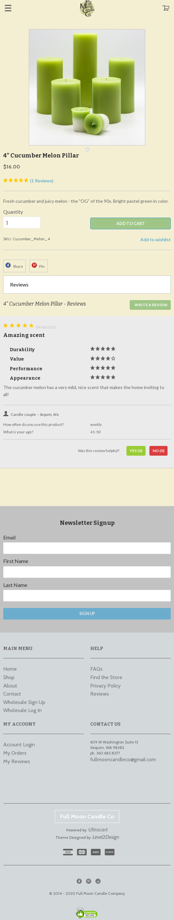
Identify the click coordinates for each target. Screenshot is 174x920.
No (158, 450)
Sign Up (87, 613)
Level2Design (105, 837)
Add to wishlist (155, 239)
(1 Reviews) (28, 180)
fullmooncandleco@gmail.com (123, 759)
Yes (136, 450)
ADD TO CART (130, 223)
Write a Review (151, 304)
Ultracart (98, 830)
